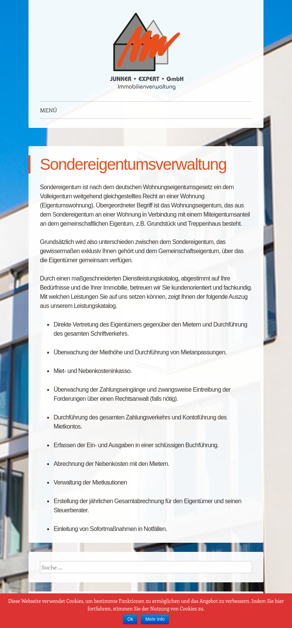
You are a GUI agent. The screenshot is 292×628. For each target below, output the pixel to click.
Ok (130, 619)
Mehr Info (155, 619)
